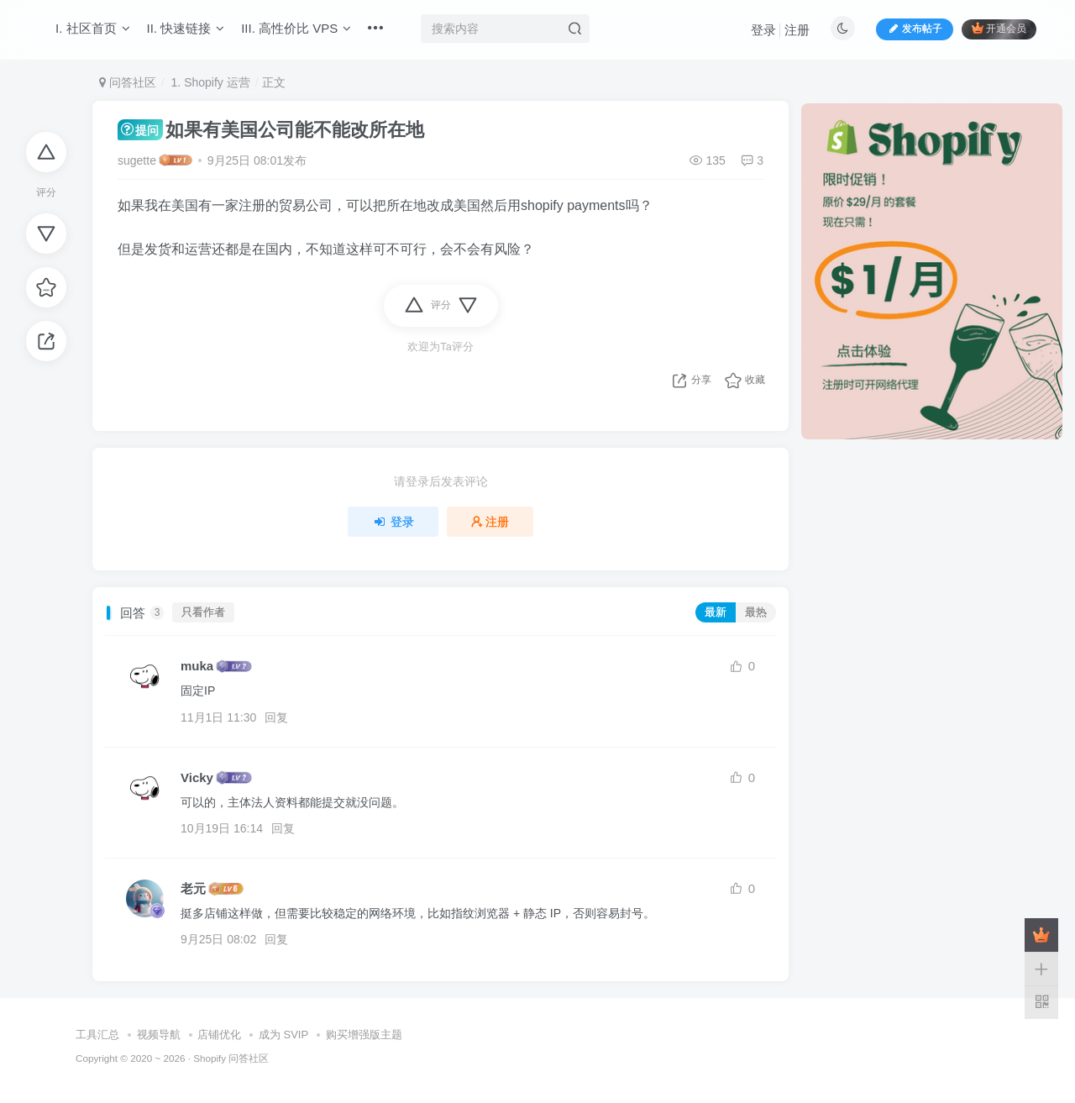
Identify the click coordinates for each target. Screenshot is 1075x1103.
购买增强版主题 (364, 1034)
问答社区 (127, 82)
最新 (715, 612)
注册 (797, 30)
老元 (193, 888)
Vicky (197, 777)
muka (197, 666)
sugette (137, 160)
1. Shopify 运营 (209, 82)
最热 (756, 612)
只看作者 (203, 612)
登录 (763, 30)
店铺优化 (219, 1034)
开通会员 (999, 28)
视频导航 (159, 1034)
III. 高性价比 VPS (296, 28)
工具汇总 (97, 1034)
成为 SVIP (283, 1034)
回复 (276, 717)
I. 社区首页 (92, 28)
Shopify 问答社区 (231, 1058)
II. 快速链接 (186, 28)
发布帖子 (914, 28)
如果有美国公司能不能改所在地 (271, 129)
